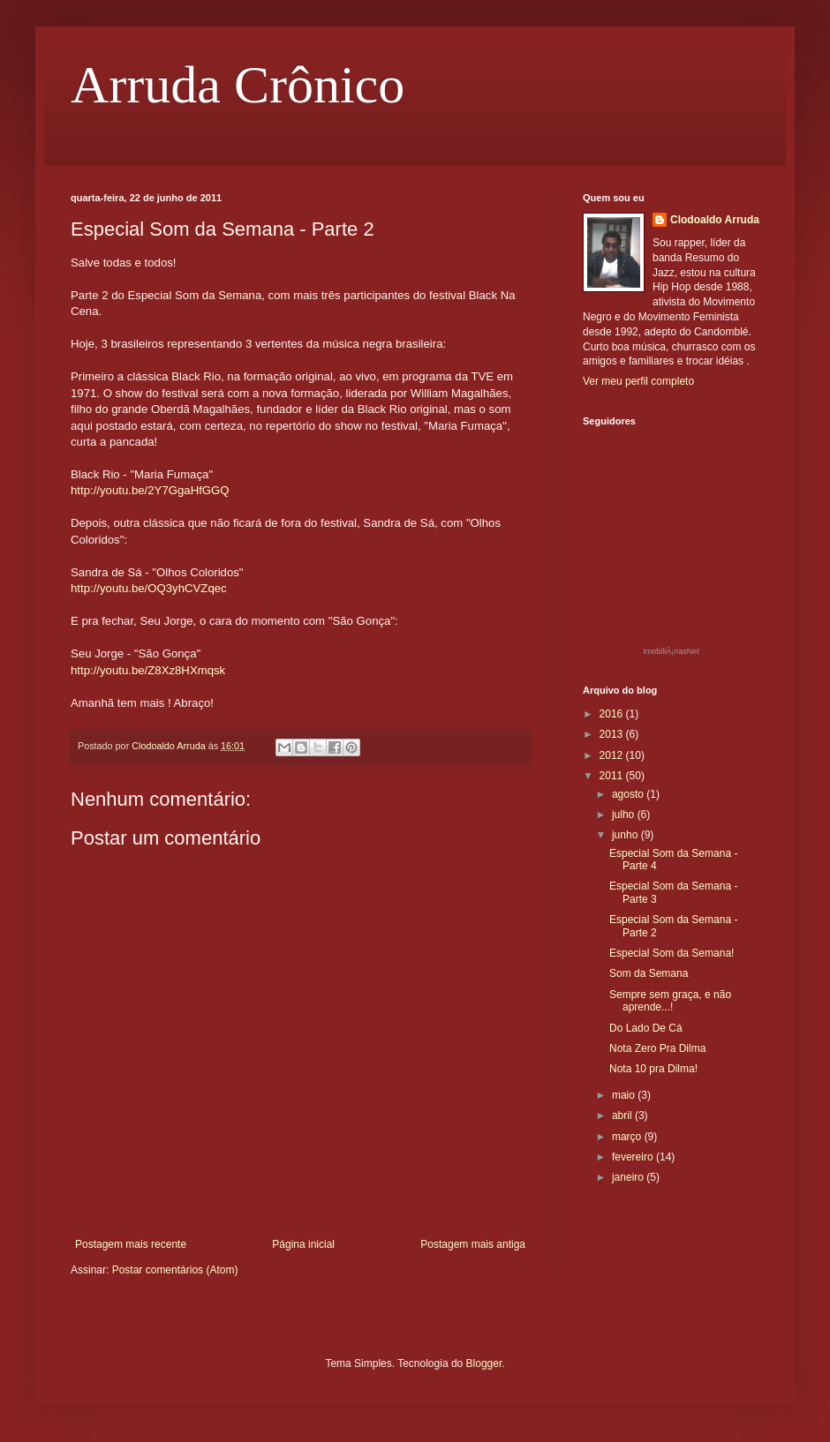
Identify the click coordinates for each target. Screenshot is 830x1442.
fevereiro (634, 1157)
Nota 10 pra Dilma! (653, 1069)
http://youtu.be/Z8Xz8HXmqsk (148, 670)
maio (625, 1095)
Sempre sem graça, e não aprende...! (670, 1000)
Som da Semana (648, 973)
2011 (613, 776)
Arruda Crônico (237, 85)
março (628, 1136)
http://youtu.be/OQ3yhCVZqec (149, 588)
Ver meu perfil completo (638, 381)
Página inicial (303, 1244)
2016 (613, 714)
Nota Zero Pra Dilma (657, 1048)
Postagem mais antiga (472, 1244)
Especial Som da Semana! (671, 953)
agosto (629, 794)
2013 (613, 734)
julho (625, 814)
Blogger (484, 1363)
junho (626, 835)
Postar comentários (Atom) (175, 1270)
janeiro (629, 1177)
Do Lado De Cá (646, 1028)
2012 (613, 755)
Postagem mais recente (130, 1244)
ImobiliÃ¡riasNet (671, 651)
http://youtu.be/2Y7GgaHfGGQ (150, 490)
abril (623, 1115)
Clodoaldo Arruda (714, 220)
